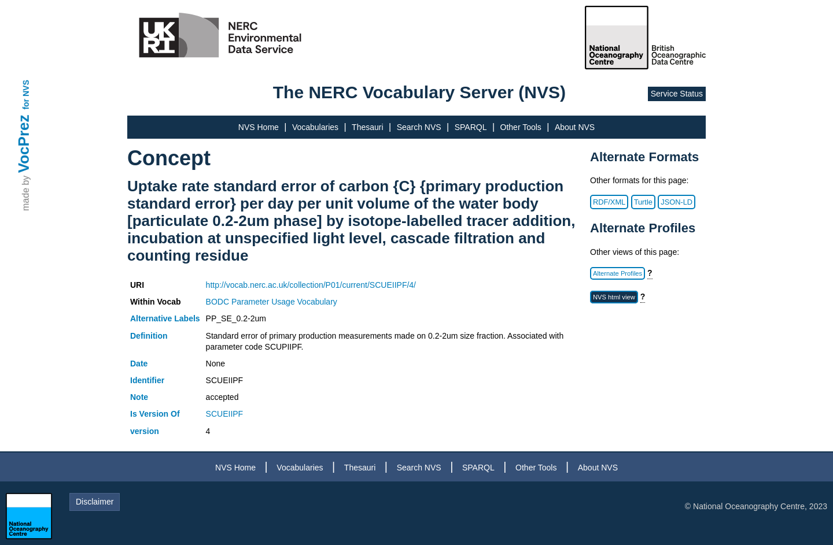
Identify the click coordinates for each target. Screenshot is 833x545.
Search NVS (419, 127)
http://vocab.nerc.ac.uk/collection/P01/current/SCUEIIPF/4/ (311, 285)
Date (139, 363)
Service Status (677, 93)
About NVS (575, 127)
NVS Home (258, 127)
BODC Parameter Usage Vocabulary (271, 301)
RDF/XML (609, 202)
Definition (149, 335)
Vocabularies (315, 127)
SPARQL (471, 127)
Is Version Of (155, 413)
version (144, 431)
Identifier (147, 380)
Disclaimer (94, 501)
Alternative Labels (165, 318)
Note (139, 397)
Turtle (643, 202)
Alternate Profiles (617, 273)
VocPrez (23, 143)
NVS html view (614, 297)
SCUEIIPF (225, 413)
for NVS (26, 94)
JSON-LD (676, 202)
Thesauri (367, 127)
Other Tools (520, 127)
